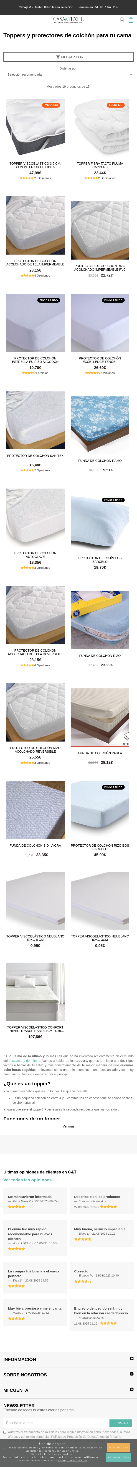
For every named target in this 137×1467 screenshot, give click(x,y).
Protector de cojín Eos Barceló (100, 559)
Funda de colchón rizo (100, 656)
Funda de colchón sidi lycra (35, 845)
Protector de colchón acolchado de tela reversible (35, 652)
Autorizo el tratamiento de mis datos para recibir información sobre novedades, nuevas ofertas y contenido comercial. (67, 1436)
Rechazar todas (118, 1457)
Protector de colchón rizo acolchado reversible (35, 749)
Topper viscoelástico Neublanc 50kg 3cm (100, 938)
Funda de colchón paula (100, 753)
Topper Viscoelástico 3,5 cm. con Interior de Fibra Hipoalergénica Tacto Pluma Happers (35, 165)
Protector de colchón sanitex (35, 456)
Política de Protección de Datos (73, 1436)
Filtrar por (69, 57)
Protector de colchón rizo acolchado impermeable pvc (100, 267)
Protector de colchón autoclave (35, 554)
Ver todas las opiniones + (29, 1180)
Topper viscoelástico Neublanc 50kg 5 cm (35, 938)
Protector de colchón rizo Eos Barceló (100, 847)
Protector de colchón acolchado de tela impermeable (35, 262)
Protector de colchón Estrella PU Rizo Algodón (35, 360)
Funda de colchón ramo (100, 461)
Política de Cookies (60, 1454)
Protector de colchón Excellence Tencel (100, 360)
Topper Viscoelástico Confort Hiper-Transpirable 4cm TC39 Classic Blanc (35, 1029)
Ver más (68, 1126)
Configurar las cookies (72, 1460)
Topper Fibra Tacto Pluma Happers (100, 165)
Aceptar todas (118, 1447)
